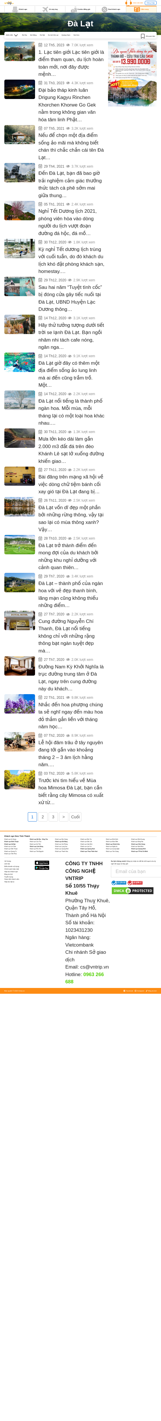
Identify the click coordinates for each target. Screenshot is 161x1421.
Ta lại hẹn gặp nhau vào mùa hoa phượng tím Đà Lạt (63, 753)
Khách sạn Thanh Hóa (61, 917)
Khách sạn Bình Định (112, 906)
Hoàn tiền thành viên (11, 946)
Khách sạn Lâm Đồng (36, 913)
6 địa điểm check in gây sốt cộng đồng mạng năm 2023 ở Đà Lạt (68, 43)
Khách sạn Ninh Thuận (11, 915)
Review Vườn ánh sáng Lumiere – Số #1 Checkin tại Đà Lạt (66, 380)
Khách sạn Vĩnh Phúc (10, 920)
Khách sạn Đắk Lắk (86, 908)
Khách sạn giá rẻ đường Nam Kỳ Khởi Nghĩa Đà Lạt (62, 713)
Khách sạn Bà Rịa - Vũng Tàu (39, 906)
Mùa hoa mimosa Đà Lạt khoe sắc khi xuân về (60, 835)
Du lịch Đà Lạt (53, 35)
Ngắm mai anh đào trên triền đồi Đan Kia (57, 217)
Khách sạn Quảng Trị (10, 917)
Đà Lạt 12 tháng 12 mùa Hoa (52, 421)
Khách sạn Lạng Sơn (61, 913)
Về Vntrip (7, 928)
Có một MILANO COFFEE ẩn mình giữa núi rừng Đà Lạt (64, 176)
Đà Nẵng (33, 35)
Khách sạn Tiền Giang (112, 917)
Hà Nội (42, 35)
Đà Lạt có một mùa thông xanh (53, 539)
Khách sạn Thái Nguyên (37, 917)
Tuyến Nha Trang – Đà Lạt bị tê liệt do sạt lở (59, 462)
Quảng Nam (65, 35)
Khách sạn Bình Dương (137, 906)
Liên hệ (7, 930)
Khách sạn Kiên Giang (138, 910)
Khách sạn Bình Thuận (11, 908)
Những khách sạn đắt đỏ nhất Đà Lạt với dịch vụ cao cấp (65, 623)
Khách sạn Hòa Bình (86, 910)
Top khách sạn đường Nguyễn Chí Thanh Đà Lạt (61, 664)
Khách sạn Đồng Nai (137, 908)
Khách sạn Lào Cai (86, 913)
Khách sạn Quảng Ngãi (112, 915)
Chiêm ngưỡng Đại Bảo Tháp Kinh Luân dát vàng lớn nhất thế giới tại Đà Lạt (71, 85)
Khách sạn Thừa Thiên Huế (88, 917)
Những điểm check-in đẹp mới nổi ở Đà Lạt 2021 (61, 135)
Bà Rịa (24, 35)
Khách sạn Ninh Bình (137, 913)
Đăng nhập (151, 3)
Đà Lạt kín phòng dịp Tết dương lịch (55, 257)
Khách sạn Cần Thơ (35, 908)
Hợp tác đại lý (9, 948)
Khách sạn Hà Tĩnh (35, 910)
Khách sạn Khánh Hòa (113, 910)
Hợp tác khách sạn (11, 938)
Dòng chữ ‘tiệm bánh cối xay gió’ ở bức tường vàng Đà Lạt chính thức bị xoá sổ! (71, 503)
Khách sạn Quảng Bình (61, 915)
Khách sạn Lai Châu (10, 913)
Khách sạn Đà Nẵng (61, 908)
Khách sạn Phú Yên (35, 915)
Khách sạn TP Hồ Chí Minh (139, 917)
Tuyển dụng (8, 943)
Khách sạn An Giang (10, 906)
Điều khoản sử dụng (11, 933)
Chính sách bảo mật (11, 935)
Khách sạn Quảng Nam (87, 915)
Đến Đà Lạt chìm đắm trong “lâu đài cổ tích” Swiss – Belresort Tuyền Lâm (71, 581)
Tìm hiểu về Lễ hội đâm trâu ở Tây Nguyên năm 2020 (63, 794)
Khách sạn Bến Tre (86, 906)
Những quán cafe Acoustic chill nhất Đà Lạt (59, 339)
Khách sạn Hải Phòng (61, 910)
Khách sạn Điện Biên (112, 908)
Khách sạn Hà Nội (10, 910)
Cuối (75, 883)
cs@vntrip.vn (94, 1033)
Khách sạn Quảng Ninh (138, 915)
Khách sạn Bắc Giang (61, 906)
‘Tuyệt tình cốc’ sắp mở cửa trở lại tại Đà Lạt (59, 298)
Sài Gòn (76, 35)
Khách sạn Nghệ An (112, 913)
